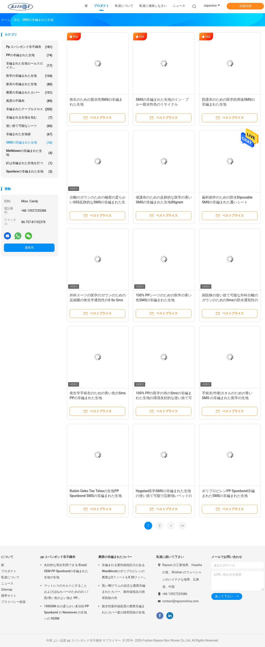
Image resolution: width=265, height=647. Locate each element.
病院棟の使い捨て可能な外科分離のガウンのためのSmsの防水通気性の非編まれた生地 (230, 300)
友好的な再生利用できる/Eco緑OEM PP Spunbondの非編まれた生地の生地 (66, 571)
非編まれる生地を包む (29, 117)
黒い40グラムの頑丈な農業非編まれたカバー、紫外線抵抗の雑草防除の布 (123, 592)
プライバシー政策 (13, 602)
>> (182, 525)
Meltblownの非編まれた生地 (29, 152)
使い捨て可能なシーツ (29, 126)
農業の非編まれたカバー (29, 92)
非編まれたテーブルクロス (29, 109)
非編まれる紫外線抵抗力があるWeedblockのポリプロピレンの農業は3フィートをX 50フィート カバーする (124, 571)
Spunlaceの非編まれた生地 (29, 171)
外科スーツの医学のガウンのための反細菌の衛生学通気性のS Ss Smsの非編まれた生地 (98, 300)
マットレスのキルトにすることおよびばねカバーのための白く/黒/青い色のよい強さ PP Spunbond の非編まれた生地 (66, 592)
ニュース (7, 583)
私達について (10, 577)
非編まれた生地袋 (29, 134)
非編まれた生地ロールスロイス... (29, 65)
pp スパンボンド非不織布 (29, 47)
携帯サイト (8, 595)
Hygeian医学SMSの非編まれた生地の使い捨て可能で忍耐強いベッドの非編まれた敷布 (164, 496)
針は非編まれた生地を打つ (29, 163)
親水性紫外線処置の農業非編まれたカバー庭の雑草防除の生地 (123, 609)
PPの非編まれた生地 (29, 55)
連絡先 (29, 247)
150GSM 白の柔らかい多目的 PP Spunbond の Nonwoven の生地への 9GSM (66, 612)
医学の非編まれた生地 (29, 76)
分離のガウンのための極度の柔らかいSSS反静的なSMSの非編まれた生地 (98, 202)
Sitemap (6, 589)
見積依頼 (245, 6)
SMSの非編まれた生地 (29, 142)
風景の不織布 (29, 101)
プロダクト (8, 571)
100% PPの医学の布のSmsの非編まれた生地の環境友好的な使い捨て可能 (164, 398)
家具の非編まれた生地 (29, 84)
